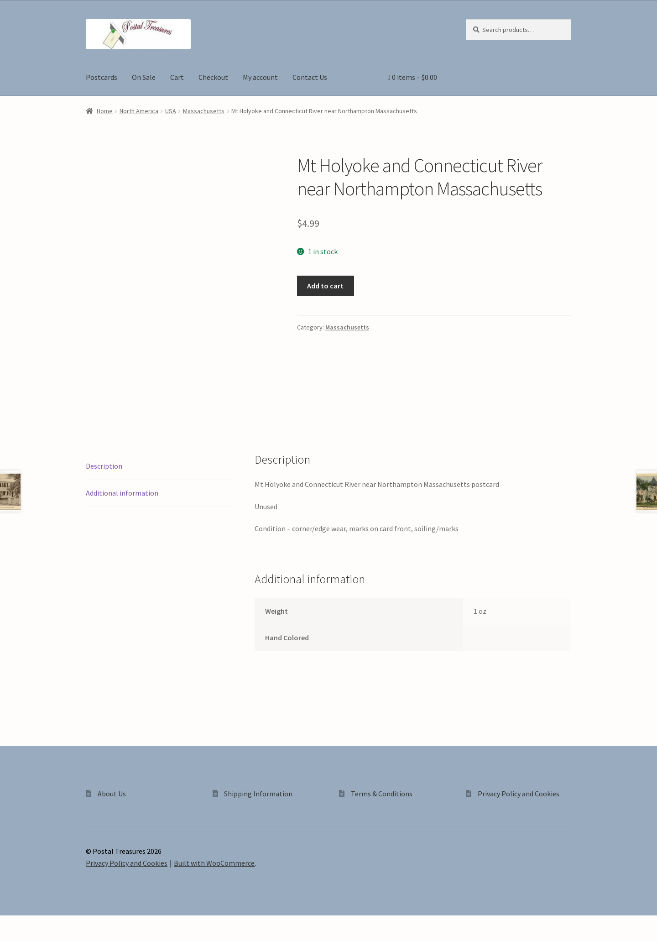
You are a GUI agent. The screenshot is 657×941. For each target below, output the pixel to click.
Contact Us (309, 77)
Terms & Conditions (381, 793)
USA (170, 111)
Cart (177, 77)
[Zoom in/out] (10, 923)
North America (139, 111)
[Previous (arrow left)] (10, 936)
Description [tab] (104, 465)
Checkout (213, 77)
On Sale (144, 77)
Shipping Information (258, 793)
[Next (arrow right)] (32, 936)
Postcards (101, 77)
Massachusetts (203, 111)
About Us (112, 793)
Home (105, 111)
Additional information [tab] (122, 492)
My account (260, 77)
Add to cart (325, 285)
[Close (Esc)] (76, 923)
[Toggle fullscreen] (32, 923)
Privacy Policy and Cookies (518, 793)
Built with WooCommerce (214, 863)
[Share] (54, 923)
